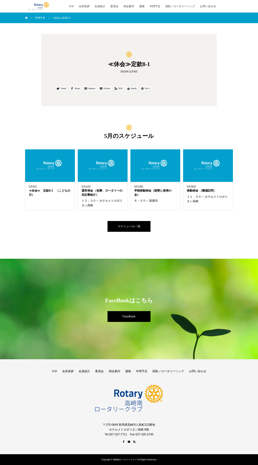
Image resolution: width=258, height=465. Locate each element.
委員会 (114, 6)
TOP (71, 6)
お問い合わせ (208, 6)
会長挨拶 (84, 6)
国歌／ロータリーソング (180, 6)
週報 (142, 6)
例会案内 (128, 6)
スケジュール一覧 (129, 226)
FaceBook (129, 316)
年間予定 (155, 6)
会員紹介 (100, 6)
